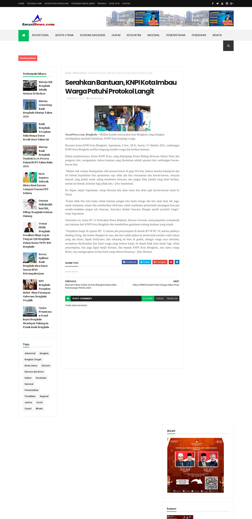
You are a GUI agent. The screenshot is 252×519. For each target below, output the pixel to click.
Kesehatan (134, 35)
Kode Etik (114, 3)
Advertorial (40, 35)
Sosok (39, 418)
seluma (28, 418)
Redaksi (101, 3)
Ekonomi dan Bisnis (93, 35)
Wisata (217, 35)
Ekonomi (29, 382)
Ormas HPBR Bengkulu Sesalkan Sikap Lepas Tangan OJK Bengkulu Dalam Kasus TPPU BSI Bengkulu (37, 239)
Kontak (126, 3)
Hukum (116, 35)
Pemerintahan (176, 35)
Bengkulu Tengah (33, 369)
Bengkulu (29, 363)
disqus (153, 313)
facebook (166, 313)
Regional (44, 412)
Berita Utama (64, 35)
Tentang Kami (34, 3)
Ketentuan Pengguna (57, 3)
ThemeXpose (36, 514)
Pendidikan (199, 35)
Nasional (154, 35)
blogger (141, 313)
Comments (220, 183)
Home (21, 3)
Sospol (28, 425)
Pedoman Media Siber (83, 3)
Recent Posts (194, 183)
